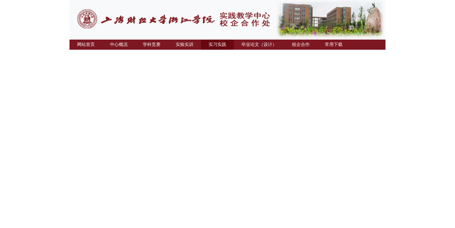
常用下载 (334, 44)
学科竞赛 (152, 44)
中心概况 (119, 44)
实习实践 (217, 44)
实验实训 (184, 44)
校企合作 (301, 44)
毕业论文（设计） (259, 44)
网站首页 (86, 44)
